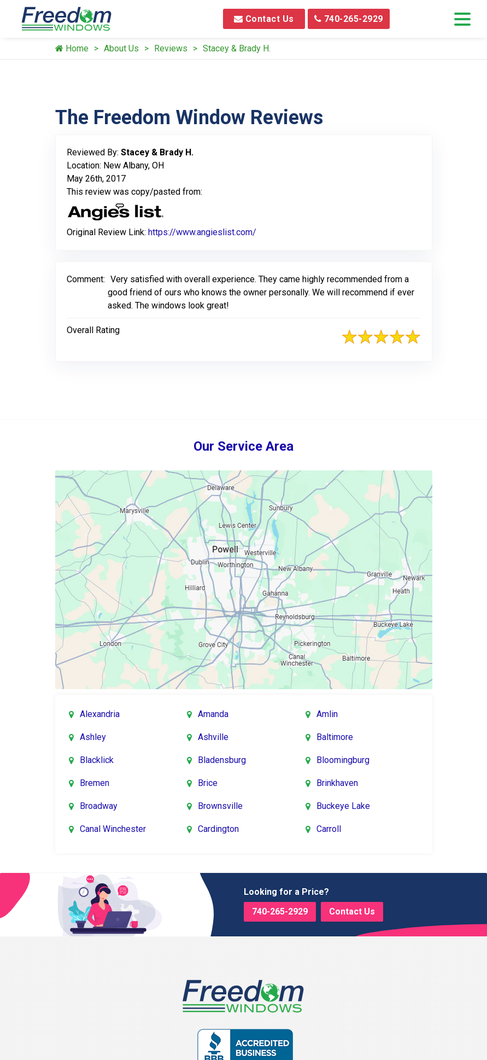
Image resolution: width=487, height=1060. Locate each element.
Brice (208, 783)
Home (72, 48)
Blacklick (97, 760)
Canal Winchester (113, 829)
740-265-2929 (348, 19)
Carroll (328, 829)
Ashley (93, 737)
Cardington (218, 829)
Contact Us (264, 19)
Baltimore (334, 737)
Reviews (170, 48)
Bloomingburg (342, 760)
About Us (121, 48)
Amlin (327, 714)
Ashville (213, 737)
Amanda (213, 714)
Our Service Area (243, 446)
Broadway (99, 806)
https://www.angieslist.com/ (202, 232)
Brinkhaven (337, 783)
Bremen (94, 783)
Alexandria (100, 714)
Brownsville (220, 806)
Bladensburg (222, 760)
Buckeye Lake (343, 806)
